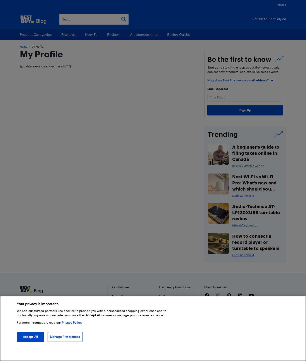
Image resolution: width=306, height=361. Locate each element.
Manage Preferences (65, 337)
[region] (153, 328)
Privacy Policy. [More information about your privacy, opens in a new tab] (72, 322)
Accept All (30, 337)
